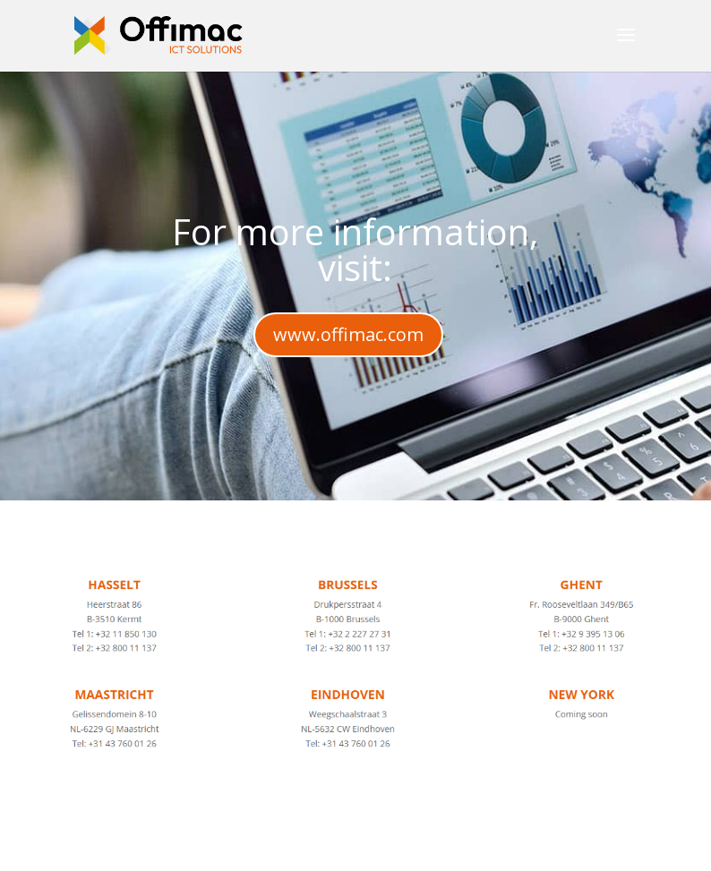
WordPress (521, 846)
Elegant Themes (308, 846)
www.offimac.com (348, 334)
